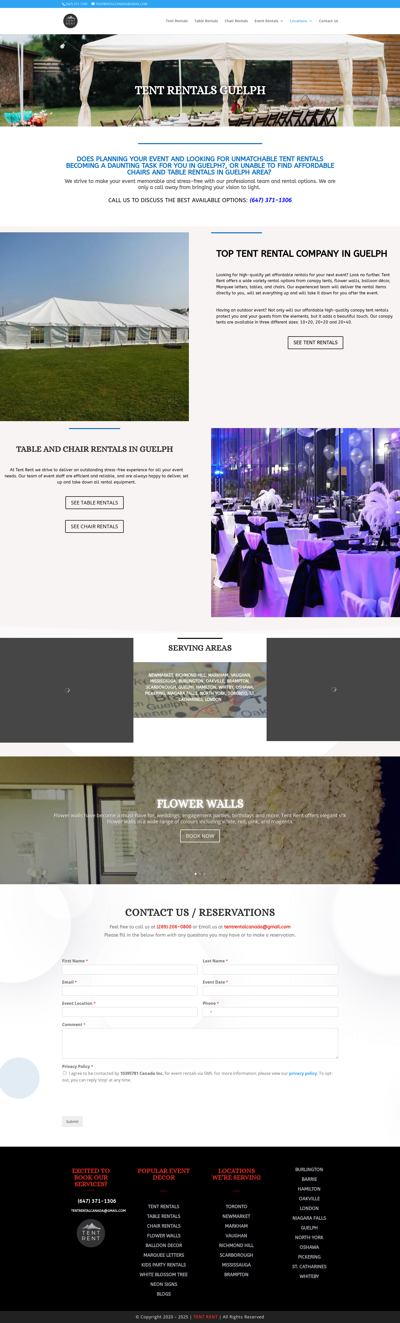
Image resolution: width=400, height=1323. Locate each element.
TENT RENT (205, 1317)
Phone (211, 1003)
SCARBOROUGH (161, 687)
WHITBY (226, 687)
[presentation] (101, 1108)
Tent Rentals (177, 21)
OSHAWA (244, 687)
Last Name (215, 961)
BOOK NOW (200, 835)
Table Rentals (206, 21)
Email (69, 982)
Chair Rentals (236, 21)
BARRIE (309, 1179)
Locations (298, 21)
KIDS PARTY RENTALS (163, 1265)
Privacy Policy (77, 1066)
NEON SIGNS (163, 1284)
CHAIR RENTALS (163, 1226)
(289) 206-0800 (174, 927)
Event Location (79, 1003)
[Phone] (270, 1012)
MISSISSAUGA (163, 681)
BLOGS (164, 1294)
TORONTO (237, 693)
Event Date (215, 982)
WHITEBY (309, 1276)
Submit (72, 1121)
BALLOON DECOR (163, 1245)
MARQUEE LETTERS (163, 1255)
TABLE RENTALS (163, 1216)
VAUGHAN (240, 675)
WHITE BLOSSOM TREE (164, 1275)
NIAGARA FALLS (182, 693)
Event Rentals (266, 21)
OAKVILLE (215, 681)
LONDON (213, 699)
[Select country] (208, 1012)
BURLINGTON (190, 681)
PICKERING (155, 693)
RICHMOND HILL (189, 675)
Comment (74, 1024)
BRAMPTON (237, 681)
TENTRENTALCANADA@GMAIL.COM (98, 1211)
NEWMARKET (160, 675)
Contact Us (328, 21)
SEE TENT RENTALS (315, 343)
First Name (75, 961)
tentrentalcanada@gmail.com (257, 927)
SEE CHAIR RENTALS (94, 526)
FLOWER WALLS (200, 804)
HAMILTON (206, 687)
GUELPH (185, 687)
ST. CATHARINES (309, 1267)
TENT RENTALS (163, 1207)
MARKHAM (218, 675)
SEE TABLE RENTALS (94, 502)
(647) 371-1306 (76, 4)
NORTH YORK (212, 693)
